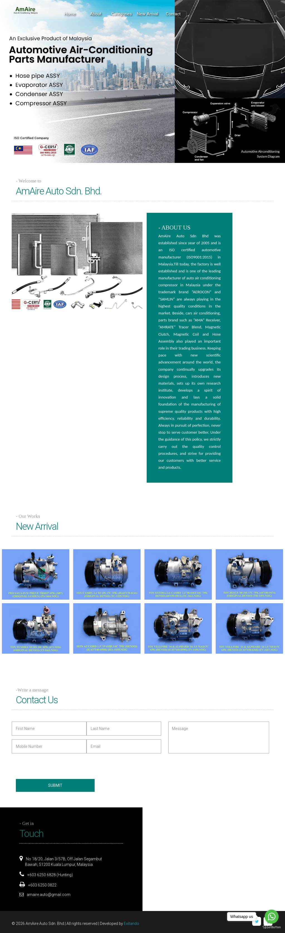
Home (70, 13)
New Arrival (147, 13)
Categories (121, 13)
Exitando (131, 923)
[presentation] (48, 765)
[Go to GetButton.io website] (272, 927)
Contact (173, 13)
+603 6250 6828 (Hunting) (49, 875)
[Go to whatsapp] (272, 917)
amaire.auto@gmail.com (48, 894)
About (95, 13)
